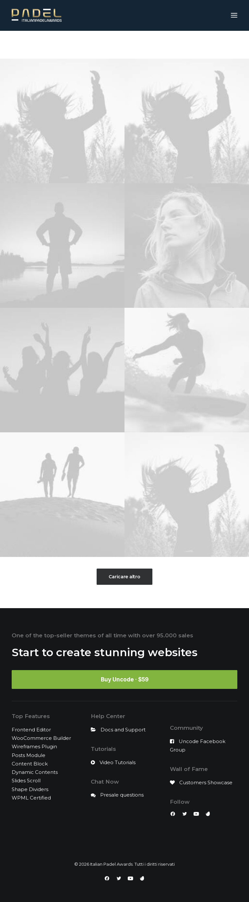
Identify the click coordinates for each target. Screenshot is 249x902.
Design (149, 46)
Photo (172, 46)
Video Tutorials (118, 762)
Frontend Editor (31, 730)
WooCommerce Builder (41, 738)
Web (192, 46)
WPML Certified (31, 798)
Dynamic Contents (35, 772)
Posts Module (28, 755)
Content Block (30, 764)
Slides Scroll (26, 780)
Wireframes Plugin (34, 746)
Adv (99, 46)
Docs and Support (123, 730)
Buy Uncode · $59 (124, 679)
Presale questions (122, 795)
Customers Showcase (205, 782)
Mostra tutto (70, 46)
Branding (122, 46)
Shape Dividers (30, 789)
